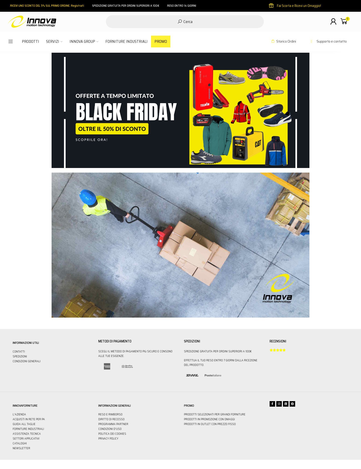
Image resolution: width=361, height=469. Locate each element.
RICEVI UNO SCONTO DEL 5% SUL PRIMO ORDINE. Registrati (47, 5)
